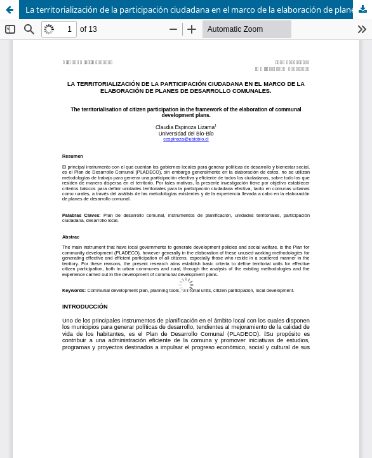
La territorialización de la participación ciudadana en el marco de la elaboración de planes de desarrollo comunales (198, 9)
